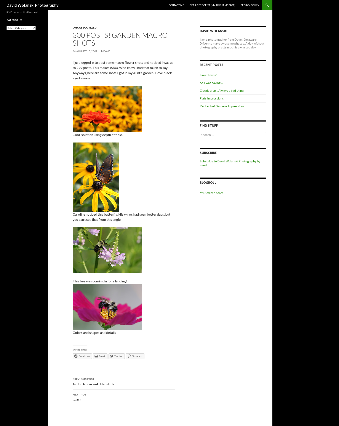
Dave (106, 51)
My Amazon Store (212, 193)
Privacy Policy (250, 5)
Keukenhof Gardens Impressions (222, 106)
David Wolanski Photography (32, 5)
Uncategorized (84, 27)
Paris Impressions (212, 98)
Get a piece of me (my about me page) (212, 5)
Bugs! (124, 397)
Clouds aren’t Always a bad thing (222, 90)
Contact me (176, 5)
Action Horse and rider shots (124, 381)
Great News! (208, 75)
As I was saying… (211, 83)
